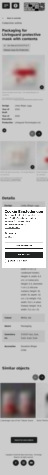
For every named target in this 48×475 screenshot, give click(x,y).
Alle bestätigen (24, 255)
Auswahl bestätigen (24, 245)
